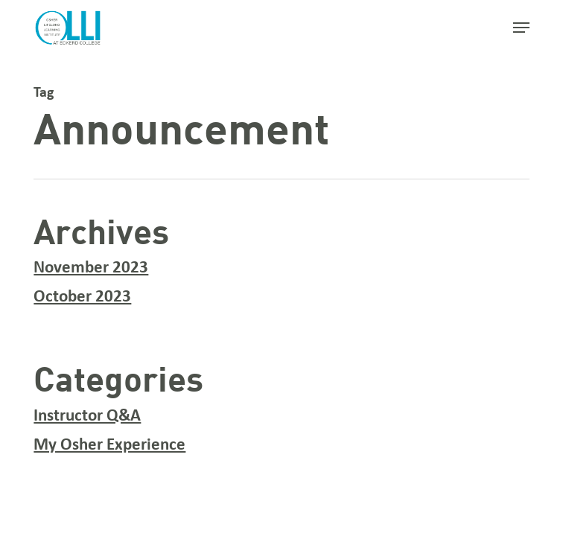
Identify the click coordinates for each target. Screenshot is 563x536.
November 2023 (91, 268)
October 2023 (82, 297)
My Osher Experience (109, 445)
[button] (521, 27)
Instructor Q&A (87, 416)
